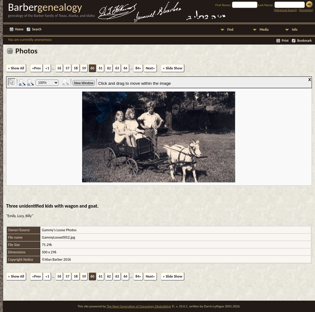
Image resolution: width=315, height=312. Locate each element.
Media (264, 30)
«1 (47, 68)
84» (138, 68)
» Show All (16, 68)
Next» (150, 68)
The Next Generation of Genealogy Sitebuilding (138, 306)
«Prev (36, 68)
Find (230, 30)
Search (36, 29)
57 (67, 68)
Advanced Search (285, 10)
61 (100, 68)
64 (125, 68)
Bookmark (304, 41)
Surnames (306, 10)
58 (76, 68)
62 (109, 68)
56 (59, 68)
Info (294, 30)
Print (285, 41)
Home (19, 29)
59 (84, 68)
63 (117, 68)
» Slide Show (172, 68)
